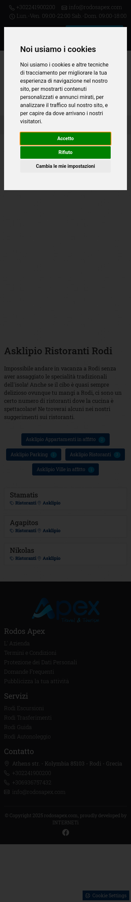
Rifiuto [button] (66, 152)
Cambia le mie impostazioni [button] (65, 166)
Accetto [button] (65, 138)
